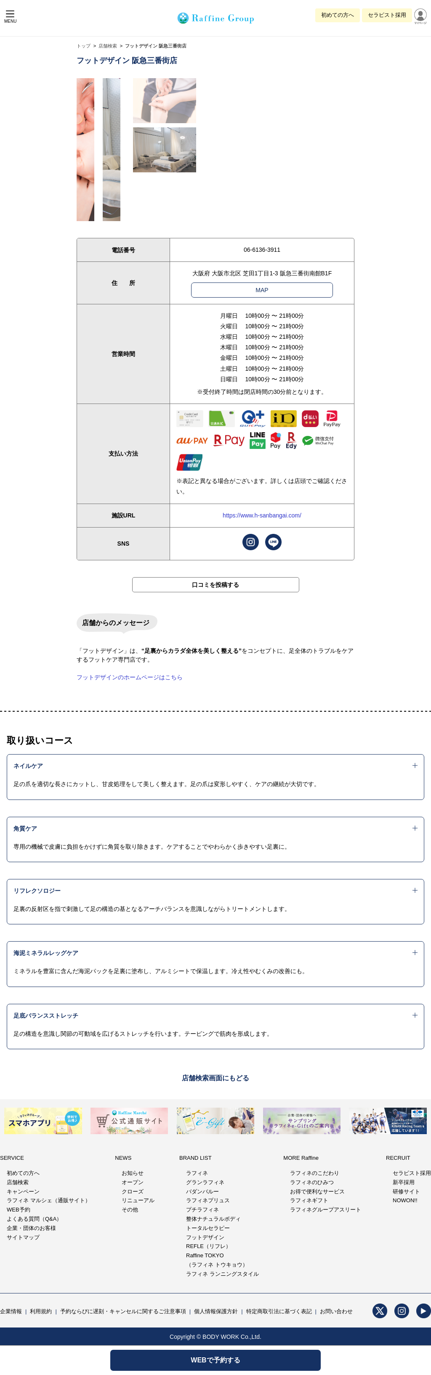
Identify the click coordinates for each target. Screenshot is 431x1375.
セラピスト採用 (387, 15)
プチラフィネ (202, 1209)
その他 (130, 1209)
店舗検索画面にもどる (215, 1078)
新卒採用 (404, 1182)
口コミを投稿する (215, 584)
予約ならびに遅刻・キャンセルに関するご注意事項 (123, 1311)
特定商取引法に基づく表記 (279, 1311)
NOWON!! (405, 1200)
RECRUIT (398, 1158)
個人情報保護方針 (216, 1311)
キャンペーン (23, 1191)
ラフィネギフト (309, 1200)
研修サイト (406, 1191)
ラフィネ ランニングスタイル (222, 1274)
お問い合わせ (336, 1311)
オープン (133, 1182)
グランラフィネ (205, 1182)
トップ (83, 45)
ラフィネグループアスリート (325, 1209)
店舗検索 (107, 45)
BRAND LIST (195, 1158)
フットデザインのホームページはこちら (130, 677)
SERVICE (12, 1158)
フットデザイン (205, 1237)
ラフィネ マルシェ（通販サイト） (48, 1200)
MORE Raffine (301, 1158)
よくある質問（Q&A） (34, 1219)
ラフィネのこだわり (314, 1173)
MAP (261, 290)
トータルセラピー (208, 1228)
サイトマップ (23, 1237)
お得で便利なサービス (317, 1191)
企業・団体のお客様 (31, 1228)
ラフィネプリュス (208, 1200)
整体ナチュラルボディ (213, 1219)
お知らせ (133, 1173)
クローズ (133, 1191)
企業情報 (11, 1311)
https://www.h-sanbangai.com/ (262, 515)
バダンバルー (202, 1191)
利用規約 (41, 1311)
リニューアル (138, 1200)
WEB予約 (18, 1209)
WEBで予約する (215, 1360)
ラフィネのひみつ (312, 1182)
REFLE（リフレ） (208, 1246)
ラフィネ (197, 1173)
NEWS (123, 1158)
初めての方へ (337, 15)
